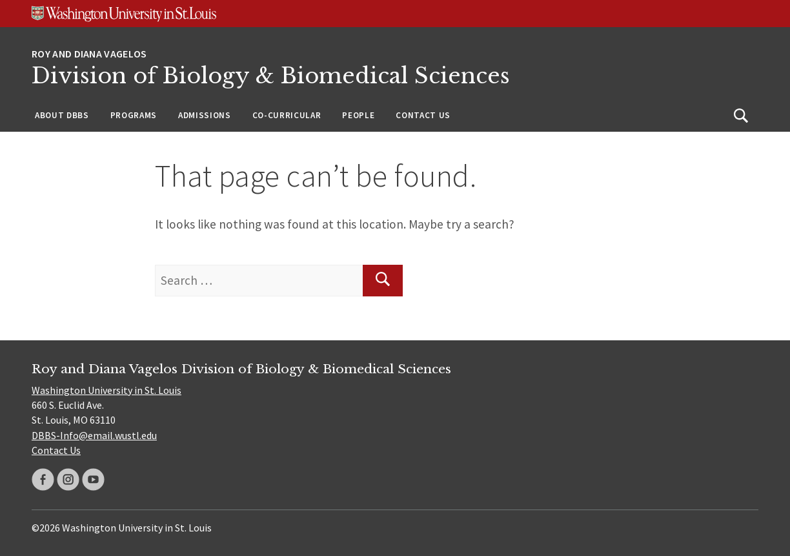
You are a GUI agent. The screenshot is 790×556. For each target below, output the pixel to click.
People (358, 115)
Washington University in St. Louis (106, 390)
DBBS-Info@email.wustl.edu (94, 435)
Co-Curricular (286, 115)
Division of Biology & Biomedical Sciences (271, 76)
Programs (133, 115)
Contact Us (423, 115)
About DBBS (62, 115)
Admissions (204, 115)
